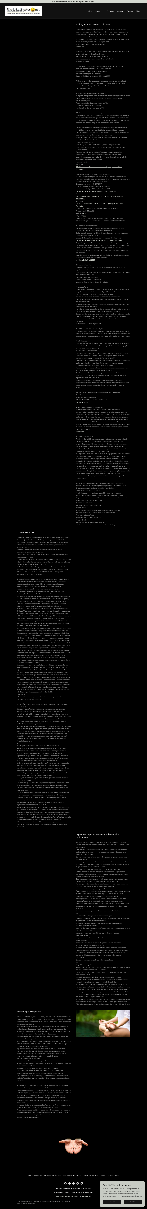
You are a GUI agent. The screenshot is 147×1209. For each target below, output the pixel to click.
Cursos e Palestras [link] (90, 1175)
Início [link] (90, 11)
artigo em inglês (82, 402)
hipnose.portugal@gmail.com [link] (66, 1196)
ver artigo (80, 47)
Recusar (114, 1202)
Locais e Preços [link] (113, 1175)
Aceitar (133, 1202)
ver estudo (80, 432)
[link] (24, 11)
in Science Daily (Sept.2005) (85, 260)
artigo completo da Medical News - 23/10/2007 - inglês (96, 191)
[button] (139, 11)
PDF (84, 213)
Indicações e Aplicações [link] (72, 1175)
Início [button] (30, 1175)
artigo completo (82, 162)
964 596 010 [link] (86, 1196)
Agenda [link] (130, 11)
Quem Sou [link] (99, 11)
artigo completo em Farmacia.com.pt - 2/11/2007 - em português (99, 240)
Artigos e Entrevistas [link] (115, 11)
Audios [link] (102, 1175)
